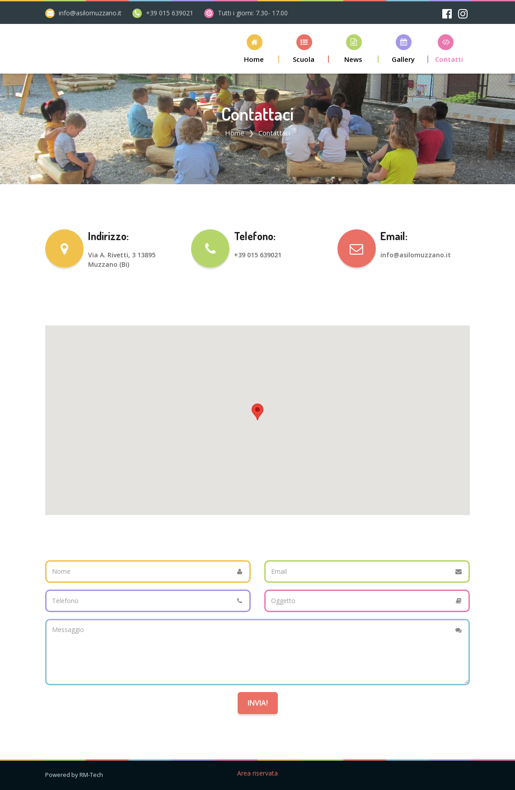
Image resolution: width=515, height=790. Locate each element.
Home (234, 132)
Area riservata (257, 773)
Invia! (258, 703)
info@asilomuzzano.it (90, 13)
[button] (254, 48)
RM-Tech (91, 775)
